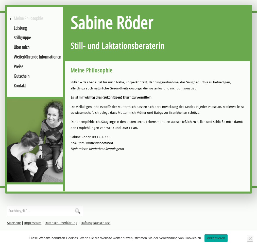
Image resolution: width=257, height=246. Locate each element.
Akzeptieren (216, 238)
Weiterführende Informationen (37, 57)
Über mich (21, 47)
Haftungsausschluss (95, 223)
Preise (18, 66)
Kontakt (20, 86)
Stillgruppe (22, 37)
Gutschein (21, 76)
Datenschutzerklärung (61, 223)
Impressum (32, 223)
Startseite (14, 223)
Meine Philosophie (28, 18)
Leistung (20, 28)
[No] (250, 239)
